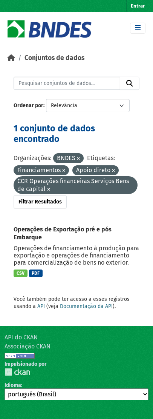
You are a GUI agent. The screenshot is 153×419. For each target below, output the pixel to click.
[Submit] (129, 83)
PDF (36, 273)
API (41, 306)
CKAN (17, 372)
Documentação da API (86, 306)
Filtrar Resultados (40, 202)
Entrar (138, 6)
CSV (20, 273)
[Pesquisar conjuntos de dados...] (67, 83)
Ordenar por (28, 105)
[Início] (11, 58)
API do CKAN (21, 337)
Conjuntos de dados (54, 58)
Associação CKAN (27, 346)
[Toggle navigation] (137, 28)
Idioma (13, 385)
